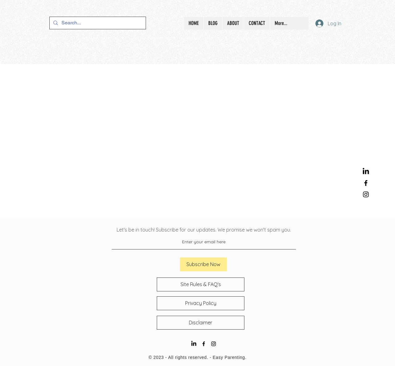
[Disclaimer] (200, 323)
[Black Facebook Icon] (366, 183)
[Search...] (97, 23)
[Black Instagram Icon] (366, 194)
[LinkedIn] (366, 171)
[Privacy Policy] (200, 303)
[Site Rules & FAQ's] (200, 284)
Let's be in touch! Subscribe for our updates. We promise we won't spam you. (204, 229)
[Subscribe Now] (203, 264)
